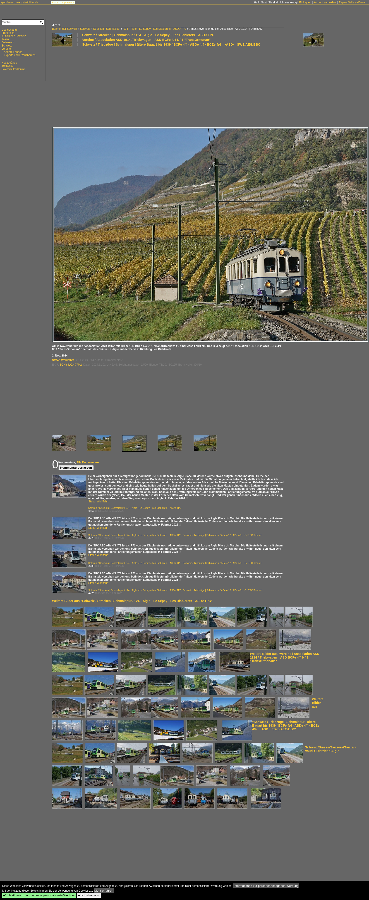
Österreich (8, 42)
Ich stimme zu (89, 895)
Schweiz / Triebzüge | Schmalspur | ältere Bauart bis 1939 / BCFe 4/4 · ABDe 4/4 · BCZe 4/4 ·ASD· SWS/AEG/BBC (171, 44)
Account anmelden (324, 2)
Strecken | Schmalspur (106, 28)
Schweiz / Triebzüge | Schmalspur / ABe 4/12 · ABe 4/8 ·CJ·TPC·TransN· (222, 535)
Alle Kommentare (87, 462)
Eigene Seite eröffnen (352, 2)
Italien (5, 39)
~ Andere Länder (12, 52)
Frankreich (8, 32)
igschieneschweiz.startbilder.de (19, 2)
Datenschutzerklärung (13, 69)
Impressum (68, 2)
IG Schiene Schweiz (14, 36)
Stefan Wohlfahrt (63, 360)
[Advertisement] (188, 86)
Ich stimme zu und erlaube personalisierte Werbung (39, 895)
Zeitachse (7, 65)
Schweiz (85, 28)
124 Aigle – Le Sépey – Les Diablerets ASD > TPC (155, 28)
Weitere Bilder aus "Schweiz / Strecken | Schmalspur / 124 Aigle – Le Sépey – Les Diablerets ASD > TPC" (132, 601)
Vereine (6, 48)
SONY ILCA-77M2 (71, 364)
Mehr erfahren (103, 890)
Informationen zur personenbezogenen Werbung (266, 886)
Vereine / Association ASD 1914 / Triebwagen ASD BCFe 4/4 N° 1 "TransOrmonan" (146, 40)
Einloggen (305, 2)
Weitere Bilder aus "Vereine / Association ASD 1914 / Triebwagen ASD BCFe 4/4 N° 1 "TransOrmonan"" (284, 657)
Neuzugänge (9, 62)
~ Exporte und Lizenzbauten (19, 55)
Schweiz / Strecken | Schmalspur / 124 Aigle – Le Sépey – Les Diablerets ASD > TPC (148, 35)
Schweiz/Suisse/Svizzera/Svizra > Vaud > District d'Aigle (331, 749)
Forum (55, 2)
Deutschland (9, 29)
